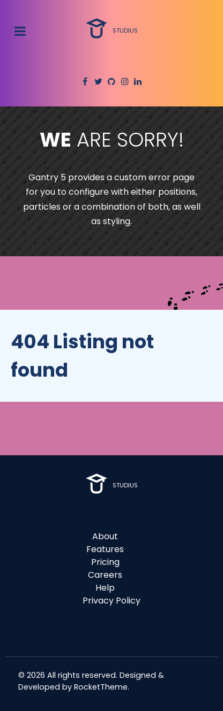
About (105, 536)
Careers (105, 575)
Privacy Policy (111, 600)
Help (105, 588)
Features (105, 549)
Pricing (105, 562)
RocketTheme (101, 687)
